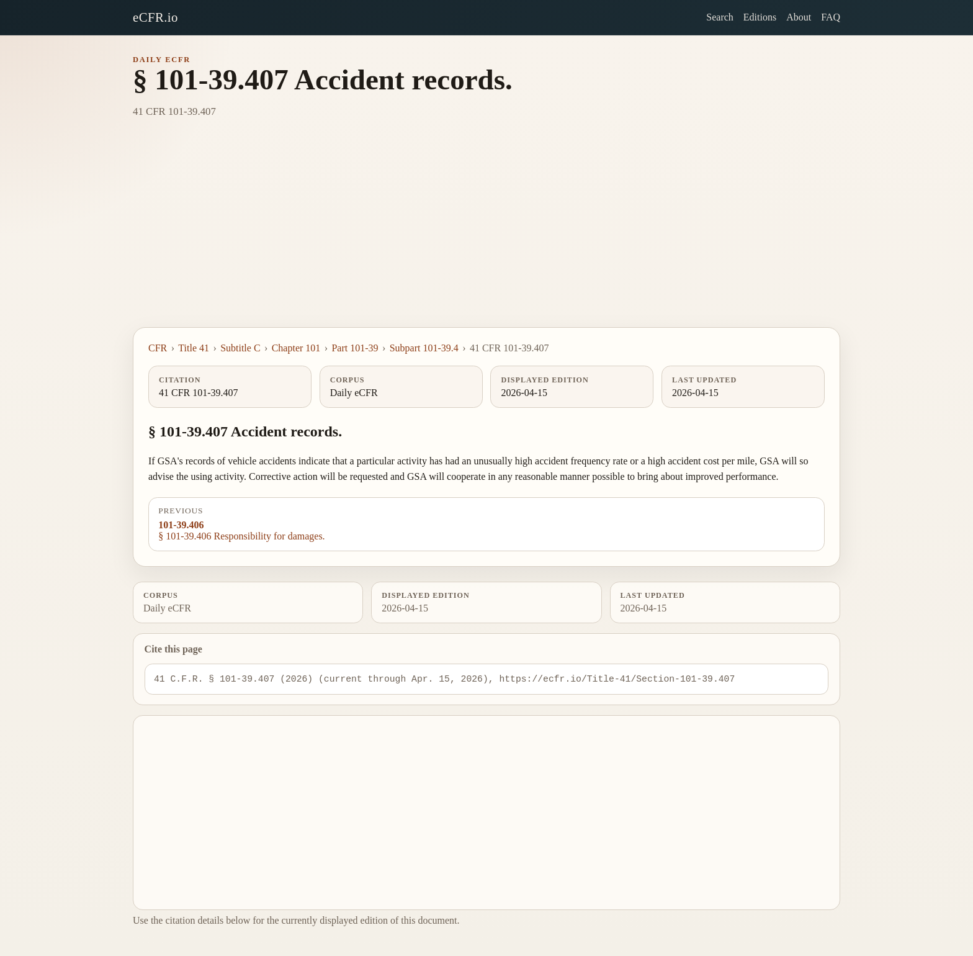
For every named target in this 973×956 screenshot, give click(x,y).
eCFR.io (155, 17)
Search (719, 17)
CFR (157, 348)
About (798, 17)
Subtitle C (240, 348)
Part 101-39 (354, 348)
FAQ (830, 17)
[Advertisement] (486, 234)
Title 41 (193, 348)
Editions (759, 17)
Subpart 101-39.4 (424, 348)
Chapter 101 (296, 348)
